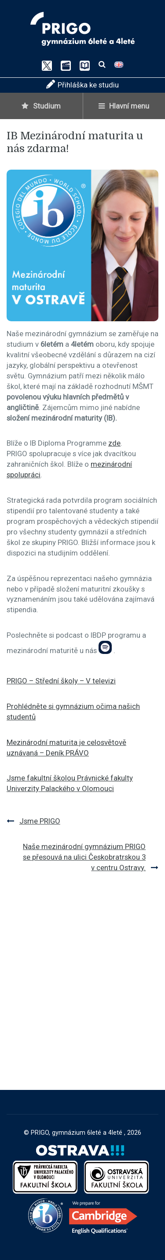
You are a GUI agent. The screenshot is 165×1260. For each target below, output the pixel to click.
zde (114, 443)
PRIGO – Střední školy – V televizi (61, 680)
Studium (41, 106)
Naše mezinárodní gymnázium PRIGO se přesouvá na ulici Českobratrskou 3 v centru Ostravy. (84, 857)
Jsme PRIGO (39, 821)
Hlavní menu (124, 106)
